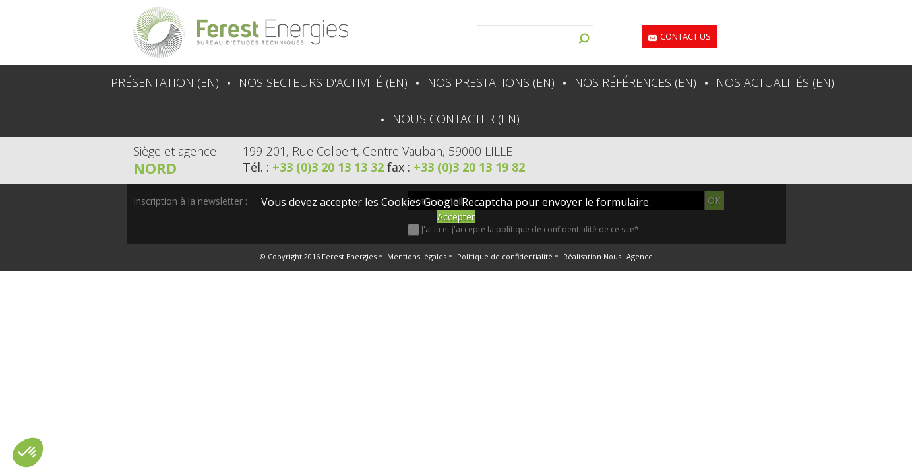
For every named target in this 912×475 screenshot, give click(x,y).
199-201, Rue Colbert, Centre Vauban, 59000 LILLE (377, 151)
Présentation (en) (165, 82)
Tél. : (315, 167)
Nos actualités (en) (775, 82)
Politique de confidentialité (505, 256)
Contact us (685, 36)
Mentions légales (416, 256)
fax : (456, 167)
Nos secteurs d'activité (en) (323, 82)
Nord (155, 167)
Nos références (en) (635, 82)
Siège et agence (174, 151)
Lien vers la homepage (240, 32)
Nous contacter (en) (456, 119)
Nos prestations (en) (491, 82)
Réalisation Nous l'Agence (608, 256)
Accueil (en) (81, 82)
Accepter (456, 216)
